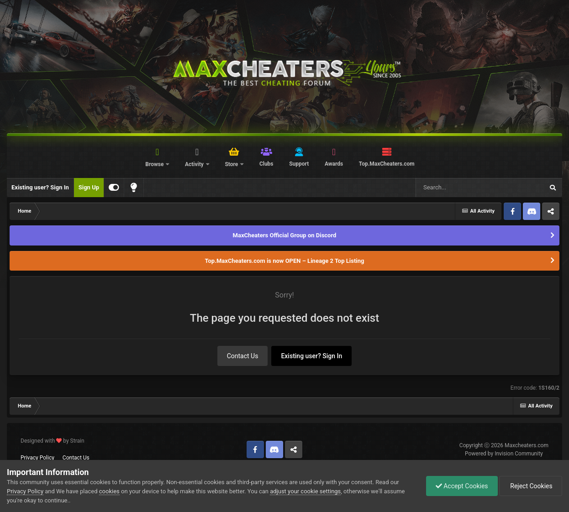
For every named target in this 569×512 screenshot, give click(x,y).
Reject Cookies (531, 486)
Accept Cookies (462, 486)
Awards (334, 164)
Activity (195, 164)
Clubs (266, 164)
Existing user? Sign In (40, 187)
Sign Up (89, 187)
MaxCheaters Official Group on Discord (285, 235)
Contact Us (242, 356)
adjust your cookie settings (305, 491)
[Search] (456, 187)
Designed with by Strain (52, 441)
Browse (155, 164)
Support (299, 164)
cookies (109, 491)
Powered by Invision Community (504, 453)
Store (232, 164)
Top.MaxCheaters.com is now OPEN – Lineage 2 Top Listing (284, 260)
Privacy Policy (37, 458)
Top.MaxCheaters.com (387, 164)
